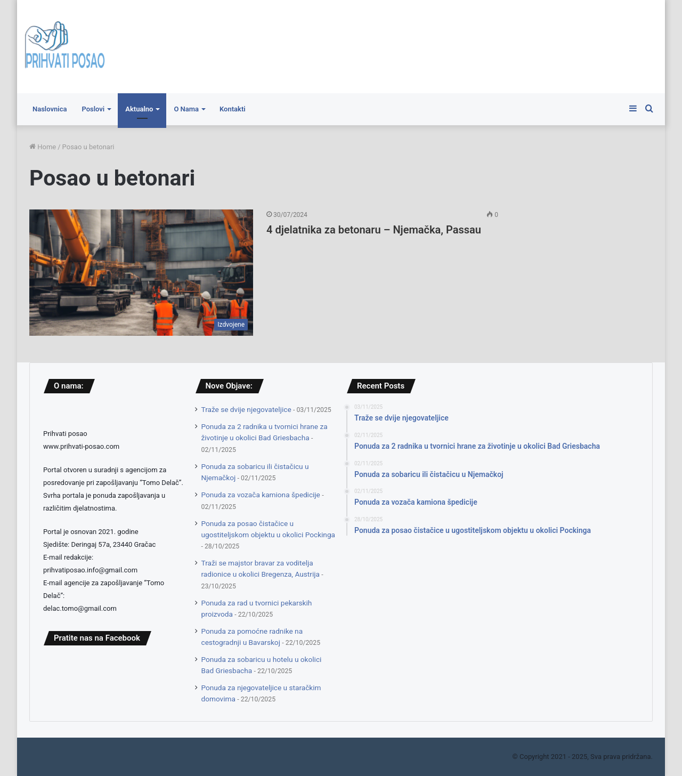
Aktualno (139, 109)
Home (42, 147)
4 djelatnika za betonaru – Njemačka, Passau (373, 229)
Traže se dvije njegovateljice (246, 409)
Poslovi (93, 109)
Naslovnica (50, 109)
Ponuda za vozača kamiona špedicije (260, 494)
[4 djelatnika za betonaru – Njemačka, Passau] (141, 272)
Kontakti (233, 109)
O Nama (186, 109)
